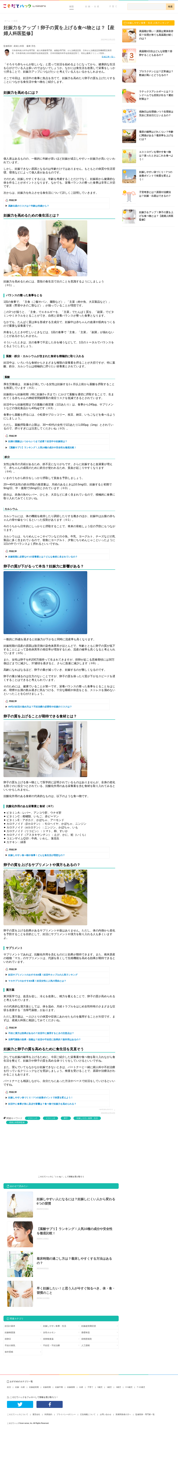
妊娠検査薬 (10, 1332)
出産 (81, 1387)
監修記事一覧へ (108, 57)
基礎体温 (85, 1332)
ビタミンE (50, 1118)
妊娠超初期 (34, 1387)
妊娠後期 (71, 1387)
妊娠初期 (47, 1387)
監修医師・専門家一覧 (145, 1414)
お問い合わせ (105, 1414)
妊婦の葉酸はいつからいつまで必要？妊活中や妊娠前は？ (37, 441)
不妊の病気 (10, 1345)
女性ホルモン (49, 1332)
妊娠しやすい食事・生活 (87, 1118)
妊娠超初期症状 (88, 1326)
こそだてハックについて (17, 1414)
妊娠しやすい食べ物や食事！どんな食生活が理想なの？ (36, 855)
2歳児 (118, 1387)
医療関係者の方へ (123, 1414)
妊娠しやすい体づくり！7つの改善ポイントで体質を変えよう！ (40, 1097)
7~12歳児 (141, 1387)
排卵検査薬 (48, 1339)
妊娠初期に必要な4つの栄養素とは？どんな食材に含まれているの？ (42, 556)
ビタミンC (32, 1118)
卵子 (66, 1118)
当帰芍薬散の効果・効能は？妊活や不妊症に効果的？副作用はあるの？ (44, 1039)
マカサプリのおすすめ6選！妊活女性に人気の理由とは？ (37, 981)
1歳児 (109, 1387)
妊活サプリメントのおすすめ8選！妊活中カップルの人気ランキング (42, 974)
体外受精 (9, 1352)
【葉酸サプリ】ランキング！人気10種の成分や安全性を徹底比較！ (42, 447)
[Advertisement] (29, 1150)
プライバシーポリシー (66, 1414)
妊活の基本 (10, 1326)
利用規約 (48, 1414)
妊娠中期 (59, 1387)
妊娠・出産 (92, 6)
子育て (113, 6)
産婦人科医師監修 (17, 1122)
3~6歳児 (128, 1387)
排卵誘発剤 (86, 1339)
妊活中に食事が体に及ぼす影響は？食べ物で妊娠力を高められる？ (42, 1104)
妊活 (71, 6)
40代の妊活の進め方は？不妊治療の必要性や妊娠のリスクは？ (40, 706)
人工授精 (85, 1345)
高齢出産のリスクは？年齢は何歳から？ (28, 206)
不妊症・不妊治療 (51, 1345)
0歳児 (100, 1387)
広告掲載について (87, 1414)
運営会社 (36, 1414)
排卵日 (8, 1339)
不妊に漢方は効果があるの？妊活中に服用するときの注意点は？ (41, 1033)
